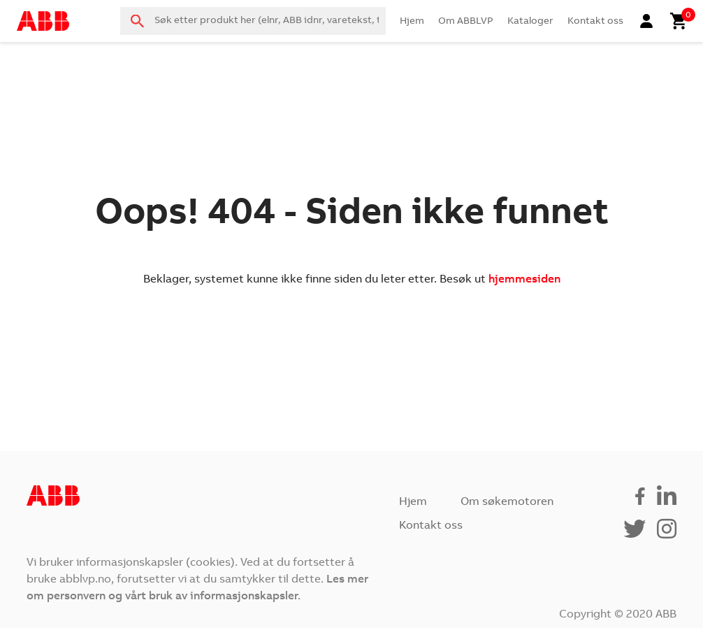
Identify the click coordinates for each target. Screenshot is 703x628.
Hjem (412, 22)
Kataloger (530, 22)
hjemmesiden (524, 279)
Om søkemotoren (507, 502)
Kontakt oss (595, 22)
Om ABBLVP (465, 22)
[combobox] (253, 21)
